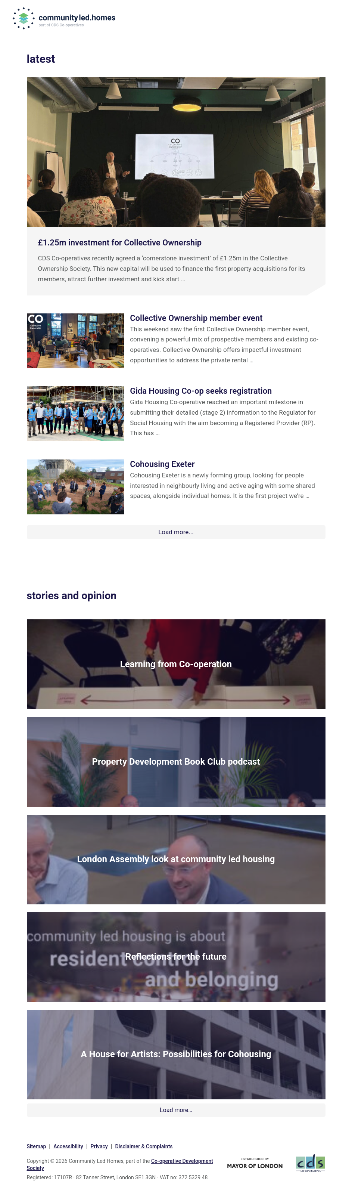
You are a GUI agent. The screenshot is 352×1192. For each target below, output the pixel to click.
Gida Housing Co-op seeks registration (201, 391)
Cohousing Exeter (162, 464)
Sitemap (36, 1144)
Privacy (99, 1144)
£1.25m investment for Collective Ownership (120, 242)
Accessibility (68, 1144)
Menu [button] (335, 19)
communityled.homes (66, 18)
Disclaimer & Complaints (144, 1144)
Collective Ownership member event (196, 318)
